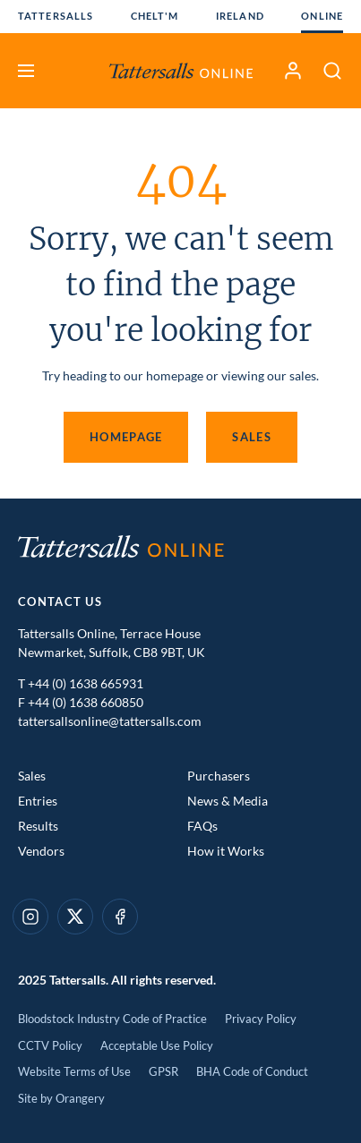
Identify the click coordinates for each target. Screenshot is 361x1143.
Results (38, 825)
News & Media (227, 800)
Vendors (41, 850)
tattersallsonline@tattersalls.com (110, 721)
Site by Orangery (61, 1098)
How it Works (225, 850)
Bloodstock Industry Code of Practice (112, 1018)
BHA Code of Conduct (252, 1071)
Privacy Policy (261, 1018)
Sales (251, 437)
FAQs (202, 825)
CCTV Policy (50, 1045)
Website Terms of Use (74, 1071)
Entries (37, 800)
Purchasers (218, 775)
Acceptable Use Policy (156, 1045)
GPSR (163, 1071)
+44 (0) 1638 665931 (85, 683)
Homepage (126, 437)
